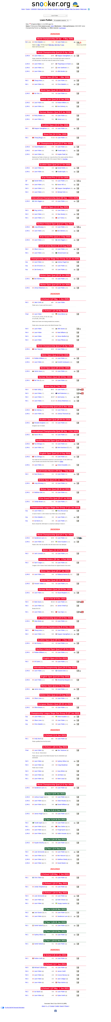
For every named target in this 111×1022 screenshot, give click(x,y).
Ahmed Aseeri (62, 253)
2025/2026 (34, 9)
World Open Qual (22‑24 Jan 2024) (55, 580)
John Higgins (38, 201)
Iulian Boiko (37, 621)
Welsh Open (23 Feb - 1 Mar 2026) (55, 77)
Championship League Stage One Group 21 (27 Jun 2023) (55, 713)
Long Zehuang (38, 227)
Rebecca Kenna (62, 574)
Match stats (83, 9)
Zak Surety (37, 269)
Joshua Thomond (63, 413)
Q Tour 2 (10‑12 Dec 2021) (55, 931)
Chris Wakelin (38, 42)
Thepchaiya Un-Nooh (64, 64)
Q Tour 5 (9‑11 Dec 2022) (55, 810)
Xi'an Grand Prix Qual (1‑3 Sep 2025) (55, 237)
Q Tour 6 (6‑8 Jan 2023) (55, 794)
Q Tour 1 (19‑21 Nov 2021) (55, 941)
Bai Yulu (36, 380)
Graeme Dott (61, 671)
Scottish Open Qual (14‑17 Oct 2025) (55, 165)
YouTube (65, 159)
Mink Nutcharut (62, 447)
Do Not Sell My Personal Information (12, 1007)
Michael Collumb (39, 967)
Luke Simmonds (39, 852)
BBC (38, 45)
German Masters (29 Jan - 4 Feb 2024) (55, 559)
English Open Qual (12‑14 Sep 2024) (55, 453)
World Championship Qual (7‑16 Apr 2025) (55, 346)
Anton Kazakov (62, 542)
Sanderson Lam (39, 538)
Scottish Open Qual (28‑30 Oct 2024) (55, 420)
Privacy (67, 1006)
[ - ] (70, 20)
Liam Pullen (61, 42)
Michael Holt (61, 192)
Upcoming (55, 9)
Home (23, 9)
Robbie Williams (39, 358)
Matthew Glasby (62, 859)
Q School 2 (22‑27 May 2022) (55, 883)
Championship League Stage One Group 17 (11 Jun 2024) (55, 508)
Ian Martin (37, 991)
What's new (40, 9)
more (62, 45)
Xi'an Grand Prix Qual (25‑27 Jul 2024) (55, 498)
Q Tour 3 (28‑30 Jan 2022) (55, 922)
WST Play (57, 45)
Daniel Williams (62, 804)
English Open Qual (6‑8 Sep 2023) (55, 677)
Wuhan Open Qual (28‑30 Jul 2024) (55, 489)
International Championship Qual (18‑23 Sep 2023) (55, 668)
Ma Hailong (37, 410)
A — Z (47, 1006)
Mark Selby (37, 389)
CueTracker (62, 28)
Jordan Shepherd (39, 887)
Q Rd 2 (27, 67)
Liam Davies (38, 912)
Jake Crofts (37, 302)
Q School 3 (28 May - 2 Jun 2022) (55, 874)
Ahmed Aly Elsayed (64, 680)
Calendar (61, 9)
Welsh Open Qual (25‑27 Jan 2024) (55, 571)
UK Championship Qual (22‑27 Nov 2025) (55, 144)
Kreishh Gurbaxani (63, 362)
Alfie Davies (61, 328)
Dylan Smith (61, 995)
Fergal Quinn (62, 830)
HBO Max (51, 45)
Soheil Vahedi (38, 925)
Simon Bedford (62, 336)
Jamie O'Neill (62, 605)
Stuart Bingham (39, 147)
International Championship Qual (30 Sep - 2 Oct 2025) (55, 198)
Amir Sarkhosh (62, 67)
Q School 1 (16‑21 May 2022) (55, 893)
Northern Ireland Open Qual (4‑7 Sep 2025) (55, 224)
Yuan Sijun (61, 612)
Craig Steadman (63, 765)
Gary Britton (61, 771)
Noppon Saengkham (64, 55)
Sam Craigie (38, 562)
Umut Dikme (61, 314)
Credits (57, 1006)
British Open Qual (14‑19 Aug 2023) (55, 695)
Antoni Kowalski (62, 465)
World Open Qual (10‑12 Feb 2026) (55, 90)
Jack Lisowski (38, 553)
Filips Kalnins (62, 982)
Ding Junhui (38, 210)
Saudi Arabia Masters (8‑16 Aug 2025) (55, 246)
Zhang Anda (38, 80)
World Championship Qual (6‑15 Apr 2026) (55, 52)
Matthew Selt (38, 492)
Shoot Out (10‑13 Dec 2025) (55, 134)
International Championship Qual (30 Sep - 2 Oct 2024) (55, 431)
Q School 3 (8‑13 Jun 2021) (55, 955)
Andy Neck (37, 738)
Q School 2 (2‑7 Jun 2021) (55, 964)
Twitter (61, 461)
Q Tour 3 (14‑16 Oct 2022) (55, 820)
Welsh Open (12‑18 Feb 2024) (55, 550)
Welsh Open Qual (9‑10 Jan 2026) (55, 99)
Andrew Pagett (62, 262)
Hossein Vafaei (39, 583)
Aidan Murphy (62, 800)
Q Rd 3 (27, 64)
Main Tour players (75, 9)
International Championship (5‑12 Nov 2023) (55, 627)
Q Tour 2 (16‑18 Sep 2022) (55, 839)
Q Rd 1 (27, 71)
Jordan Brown (38, 501)
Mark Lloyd (61, 778)
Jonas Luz (61, 119)
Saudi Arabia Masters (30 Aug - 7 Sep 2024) (55, 471)
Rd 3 (26, 188)
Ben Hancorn (62, 855)
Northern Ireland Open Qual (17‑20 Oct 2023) (55, 649)
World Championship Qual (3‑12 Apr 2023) (55, 785)
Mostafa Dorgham (39, 423)
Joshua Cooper (39, 797)
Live (46, 9)
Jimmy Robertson (39, 288)
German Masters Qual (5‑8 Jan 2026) (55, 112)
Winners (67, 9)
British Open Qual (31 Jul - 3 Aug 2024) (55, 480)
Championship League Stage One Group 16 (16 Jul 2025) (55, 259)
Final (26, 314)
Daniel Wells (61, 168)
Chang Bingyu (38, 137)
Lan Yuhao (61, 218)
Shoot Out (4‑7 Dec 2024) (55, 386)
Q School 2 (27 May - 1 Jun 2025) (55, 299)
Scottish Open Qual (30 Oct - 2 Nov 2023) (55, 640)
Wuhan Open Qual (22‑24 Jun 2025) (55, 285)
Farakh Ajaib (61, 150)
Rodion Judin (38, 958)
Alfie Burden (61, 71)
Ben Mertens (61, 231)
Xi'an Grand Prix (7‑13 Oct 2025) (55, 178)
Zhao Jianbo (61, 826)
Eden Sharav (62, 899)
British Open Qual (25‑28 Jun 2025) (55, 275)
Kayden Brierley (39, 843)
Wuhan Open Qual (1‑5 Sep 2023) (55, 686)
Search (62, 1006)
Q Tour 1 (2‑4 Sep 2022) (55, 849)
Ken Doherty (61, 106)
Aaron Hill (61, 184)
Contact (52, 1006)
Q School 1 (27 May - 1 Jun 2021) (55, 988)
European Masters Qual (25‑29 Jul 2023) (55, 704)
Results (50, 9)
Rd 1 (26, 42)
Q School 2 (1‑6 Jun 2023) (55, 735)
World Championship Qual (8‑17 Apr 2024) (55, 535)
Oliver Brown (38, 707)
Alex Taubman (62, 750)
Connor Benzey (62, 975)
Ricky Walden (38, 115)
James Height (38, 813)
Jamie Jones (38, 371)
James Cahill (61, 971)
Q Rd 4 (27, 55)
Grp (26, 262)
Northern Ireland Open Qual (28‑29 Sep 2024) (55, 441)
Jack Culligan (62, 979)
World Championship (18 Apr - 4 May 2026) (55, 39)
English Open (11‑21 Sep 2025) (55, 207)
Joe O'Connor (38, 266)
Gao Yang (37, 349)
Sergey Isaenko (62, 903)
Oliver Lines (38, 249)
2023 (52, 26)
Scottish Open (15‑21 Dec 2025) (55, 125)
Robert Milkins (62, 102)
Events (28, 9)
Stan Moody (61, 214)
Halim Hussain (62, 833)
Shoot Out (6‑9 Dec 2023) (55, 599)
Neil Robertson (62, 393)
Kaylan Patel (61, 154)
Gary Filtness (62, 340)
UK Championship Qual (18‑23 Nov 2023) (55, 618)
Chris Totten (38, 877)
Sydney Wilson (62, 761)
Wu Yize (36, 93)
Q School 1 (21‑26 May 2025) (55, 311)
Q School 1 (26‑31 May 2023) (55, 747)
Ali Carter (37, 661)
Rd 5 (26, 328)
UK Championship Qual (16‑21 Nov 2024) (55, 407)
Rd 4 (26, 184)
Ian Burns (37, 521)
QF (26, 181)
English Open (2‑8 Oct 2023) (55, 658)
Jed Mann (61, 775)
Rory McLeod (62, 511)
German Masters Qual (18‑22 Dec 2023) (55, 589)
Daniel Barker (62, 863)
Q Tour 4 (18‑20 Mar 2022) (55, 909)
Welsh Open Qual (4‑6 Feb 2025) (55, 355)
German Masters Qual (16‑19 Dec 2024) (55, 377)
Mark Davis (37, 602)
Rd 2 (26, 80)
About (43, 1006)
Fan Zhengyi (38, 444)
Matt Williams (62, 332)
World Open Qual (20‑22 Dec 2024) (55, 368)
